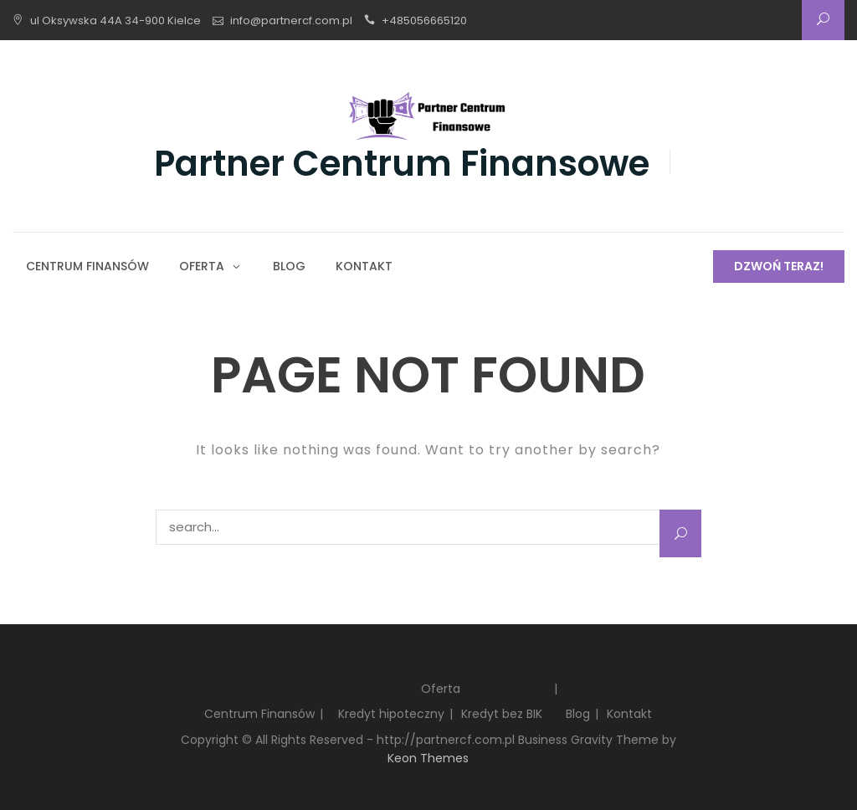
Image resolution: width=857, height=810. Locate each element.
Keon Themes (428, 758)
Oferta (201, 266)
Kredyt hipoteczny (391, 713)
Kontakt (364, 266)
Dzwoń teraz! (779, 266)
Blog (289, 266)
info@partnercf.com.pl (291, 20)
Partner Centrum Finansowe (401, 164)
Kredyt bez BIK (501, 713)
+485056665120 (424, 20)
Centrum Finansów (87, 266)
